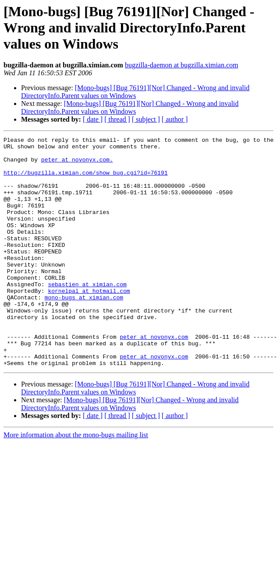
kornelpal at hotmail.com (89, 322)
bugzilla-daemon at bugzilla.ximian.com (181, 65)
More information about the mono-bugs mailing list (76, 481)
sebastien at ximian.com (87, 314)
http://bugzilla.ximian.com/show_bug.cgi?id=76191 (85, 180)
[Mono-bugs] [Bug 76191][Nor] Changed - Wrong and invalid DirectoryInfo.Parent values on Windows (135, 91)
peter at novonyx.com (154, 377)
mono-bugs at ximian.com (84, 330)
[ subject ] (146, 119)
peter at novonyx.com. (77, 165)
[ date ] (93, 119)
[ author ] (175, 119)
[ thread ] (117, 119)
